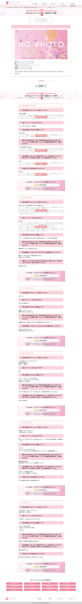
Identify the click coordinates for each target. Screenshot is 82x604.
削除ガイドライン (60, 598)
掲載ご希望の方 (73, 5)
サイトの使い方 (72, 3)
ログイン (64, 5)
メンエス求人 (40, 602)
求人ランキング (53, 3)
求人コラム (63, 3)
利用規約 (49, 598)
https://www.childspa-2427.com (34, 64)
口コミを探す (44, 3)
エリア (14, 583)
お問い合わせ (71, 598)
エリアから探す (35, 3)
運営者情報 (39, 598)
